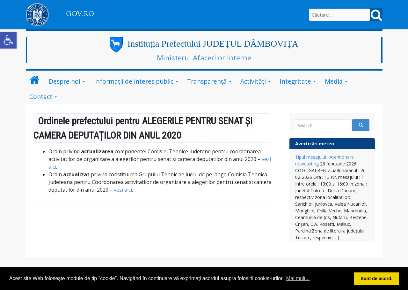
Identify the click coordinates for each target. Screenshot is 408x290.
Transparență (207, 81)
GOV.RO (80, 14)
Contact (40, 96)
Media (334, 81)
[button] (8, 40)
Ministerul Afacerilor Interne (204, 57)
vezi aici (123, 189)
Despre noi (64, 81)
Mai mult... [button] (298, 278)
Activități (253, 81)
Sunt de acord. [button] (376, 278)
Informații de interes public (133, 81)
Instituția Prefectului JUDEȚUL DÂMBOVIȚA (212, 44)
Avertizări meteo (314, 144)
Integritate (295, 81)
